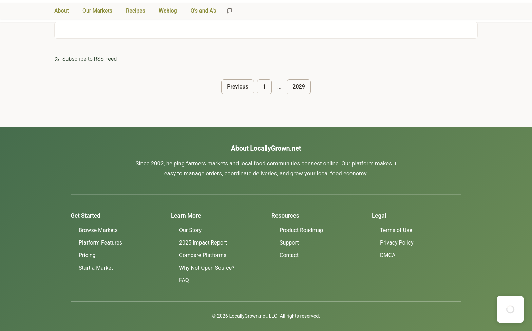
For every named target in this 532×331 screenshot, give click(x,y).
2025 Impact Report (203, 242)
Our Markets (97, 10)
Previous (237, 86)
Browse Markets (98, 230)
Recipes (135, 10)
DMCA (387, 255)
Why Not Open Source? (206, 268)
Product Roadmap (301, 230)
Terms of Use (396, 230)
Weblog (168, 10)
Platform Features (100, 242)
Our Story (190, 230)
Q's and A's (203, 10)
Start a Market (96, 268)
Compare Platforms (202, 255)
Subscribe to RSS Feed (85, 59)
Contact (289, 255)
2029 (298, 86)
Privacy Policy (397, 242)
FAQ (184, 280)
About (61, 10)
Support (289, 242)
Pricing (87, 255)
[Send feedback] (229, 10)
